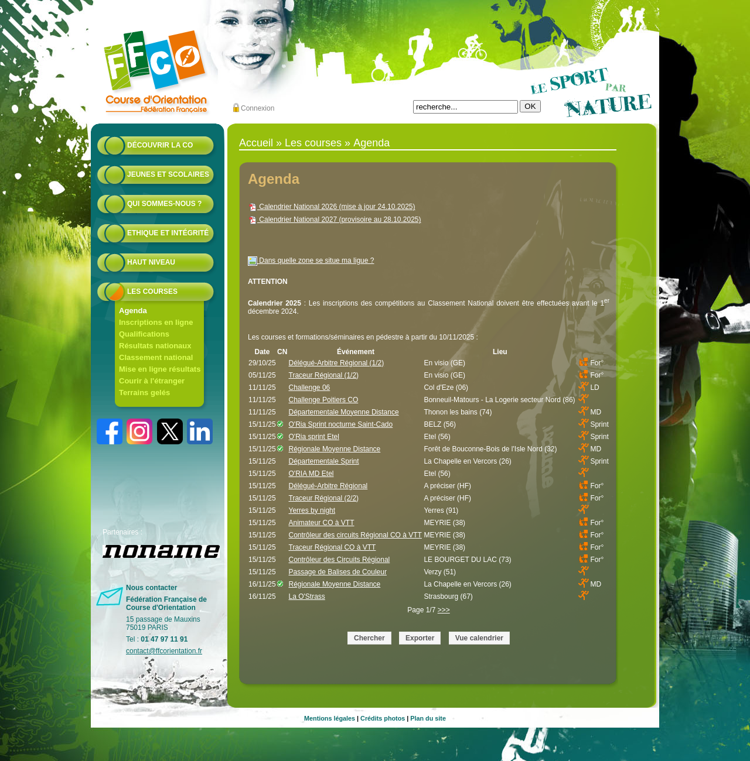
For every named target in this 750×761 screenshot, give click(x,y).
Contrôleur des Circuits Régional (339, 560)
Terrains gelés (144, 392)
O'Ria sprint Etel (314, 437)
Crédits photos (382, 718)
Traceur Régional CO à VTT (332, 547)
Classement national (156, 357)
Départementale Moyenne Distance (344, 412)
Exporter (419, 638)
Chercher (369, 638)
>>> (444, 610)
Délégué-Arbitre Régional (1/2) (336, 363)
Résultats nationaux (155, 345)
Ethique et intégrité (168, 233)
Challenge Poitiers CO (324, 400)
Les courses (152, 291)
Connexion (257, 108)
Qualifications (144, 334)
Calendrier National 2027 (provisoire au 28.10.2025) (334, 219)
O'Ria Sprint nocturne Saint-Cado (341, 424)
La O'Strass (307, 596)
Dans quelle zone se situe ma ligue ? (311, 260)
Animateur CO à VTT (321, 523)
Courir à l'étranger (152, 380)
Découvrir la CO (160, 145)
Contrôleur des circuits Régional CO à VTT (355, 535)
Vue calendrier (479, 638)
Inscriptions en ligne (156, 322)
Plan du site (428, 718)
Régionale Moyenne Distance (335, 449)
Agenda (133, 310)
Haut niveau (151, 262)
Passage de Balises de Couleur (338, 572)
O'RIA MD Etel (311, 473)
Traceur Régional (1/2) (324, 375)
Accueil (256, 143)
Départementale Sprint (324, 461)
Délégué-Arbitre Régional (328, 486)
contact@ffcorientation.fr (164, 651)
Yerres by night (312, 510)
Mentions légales (329, 718)
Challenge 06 (309, 387)
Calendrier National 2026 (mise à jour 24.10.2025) (331, 207)
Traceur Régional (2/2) (324, 498)
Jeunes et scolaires (168, 174)
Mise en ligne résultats (159, 369)
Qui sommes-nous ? (164, 204)
